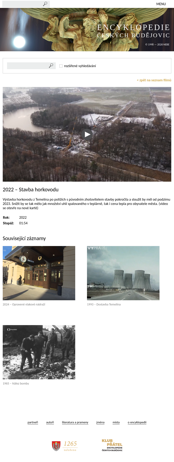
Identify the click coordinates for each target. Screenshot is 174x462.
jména (101, 422)
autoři (50, 422)
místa (116, 422)
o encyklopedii (137, 422)
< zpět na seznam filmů (154, 80)
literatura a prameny (75, 422)
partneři (33, 422)
